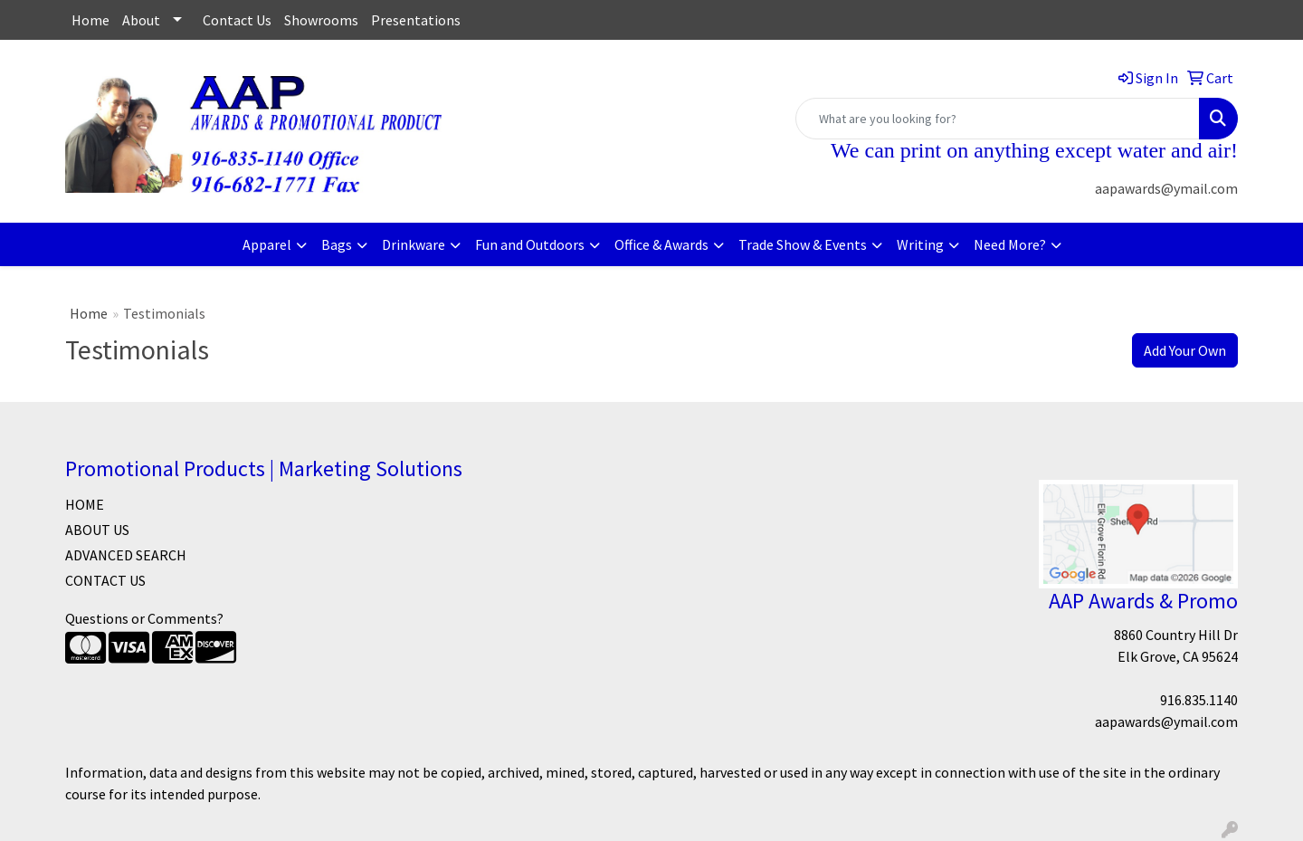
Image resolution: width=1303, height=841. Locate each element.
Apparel (267, 244)
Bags (336, 244)
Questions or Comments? (144, 618)
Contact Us (237, 20)
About (141, 20)
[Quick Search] (997, 118)
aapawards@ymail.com (1166, 188)
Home (90, 20)
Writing (920, 244)
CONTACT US (105, 580)
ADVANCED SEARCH (125, 555)
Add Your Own (1185, 350)
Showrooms (321, 20)
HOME (84, 504)
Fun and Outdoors (530, 244)
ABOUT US (97, 530)
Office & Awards (661, 244)
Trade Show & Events (802, 244)
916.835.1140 (1199, 700)
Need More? (1010, 244)
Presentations (416, 20)
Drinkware (413, 244)
